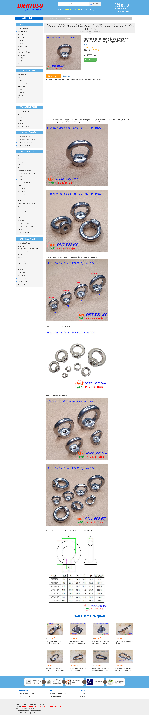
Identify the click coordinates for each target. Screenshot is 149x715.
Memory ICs (21, 162)
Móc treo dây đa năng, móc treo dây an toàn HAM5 (54, 642)
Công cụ (20, 266)
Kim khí (89, 31)
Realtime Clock (22, 168)
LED (19, 197)
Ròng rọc (21, 43)
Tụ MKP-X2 (21, 92)
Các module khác (23, 126)
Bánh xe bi (21, 37)
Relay (19, 159)
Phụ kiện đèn (22, 272)
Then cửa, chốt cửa (24, 52)
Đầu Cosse (21, 209)
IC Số (19, 165)
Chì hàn (20, 258)
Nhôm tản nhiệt (23, 212)
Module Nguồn (22, 261)
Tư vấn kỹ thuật (25, 696)
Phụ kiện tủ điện (23, 28)
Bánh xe (20, 34)
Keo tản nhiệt (22, 278)
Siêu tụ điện (21, 101)
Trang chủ (81, 31)
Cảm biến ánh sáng (24, 136)
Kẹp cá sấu (21, 229)
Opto (19, 156)
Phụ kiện (20, 120)
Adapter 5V (21, 246)
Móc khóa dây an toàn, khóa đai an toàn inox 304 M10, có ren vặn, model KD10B (124, 669)
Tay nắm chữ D (22, 46)
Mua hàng (90, 60)
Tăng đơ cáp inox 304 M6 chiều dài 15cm (124, 642)
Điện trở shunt (22, 74)
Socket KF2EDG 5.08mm (25, 227)
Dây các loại (22, 191)
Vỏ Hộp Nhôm (22, 215)
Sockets (20, 176)
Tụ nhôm (20, 80)
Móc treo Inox (22, 31)
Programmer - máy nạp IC (26, 203)
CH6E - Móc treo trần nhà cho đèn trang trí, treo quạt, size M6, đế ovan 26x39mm (100, 642)
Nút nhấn (21, 269)
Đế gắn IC (21, 200)
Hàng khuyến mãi (53, 18)
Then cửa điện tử (23, 281)
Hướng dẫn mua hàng (28, 693)
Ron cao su (21, 64)
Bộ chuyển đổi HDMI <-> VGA (27, 243)
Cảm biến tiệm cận (24, 145)
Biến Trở (20, 95)
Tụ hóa (20, 89)
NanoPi (20, 114)
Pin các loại (21, 194)
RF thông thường (23, 111)
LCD (19, 218)
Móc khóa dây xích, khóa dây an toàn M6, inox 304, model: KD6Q (100, 669)
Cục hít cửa (21, 55)
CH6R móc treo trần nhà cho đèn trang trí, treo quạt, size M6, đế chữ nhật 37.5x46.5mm (77, 642)
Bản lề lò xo (21, 61)
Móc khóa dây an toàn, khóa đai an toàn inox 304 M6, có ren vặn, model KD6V (54, 669)
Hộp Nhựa (21, 255)
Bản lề (20, 49)
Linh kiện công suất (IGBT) (26, 173)
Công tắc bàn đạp (23, 232)
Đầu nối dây (22, 275)
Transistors (21, 86)
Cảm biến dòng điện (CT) (26, 142)
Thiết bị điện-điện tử (24, 182)
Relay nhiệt (21, 188)
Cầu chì (20, 206)
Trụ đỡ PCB (21, 221)
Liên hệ (82, 696)
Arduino (20, 123)
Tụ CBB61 (20, 98)
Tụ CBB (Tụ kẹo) (23, 83)
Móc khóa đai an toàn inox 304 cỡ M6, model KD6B (78, 669)
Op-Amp (20, 185)
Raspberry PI (22, 117)
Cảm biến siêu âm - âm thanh (27, 139)
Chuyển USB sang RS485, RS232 (28, 249)
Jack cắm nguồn (23, 252)
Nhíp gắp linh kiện (23, 284)
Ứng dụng (66, 76)
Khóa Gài (21, 40)
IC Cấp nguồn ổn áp (24, 170)
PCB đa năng (22, 263)
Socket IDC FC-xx (23, 224)
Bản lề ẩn (21, 58)
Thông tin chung (53, 76)
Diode (20, 179)
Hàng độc (68, 18)
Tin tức (82, 693)
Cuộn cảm (21, 77)
